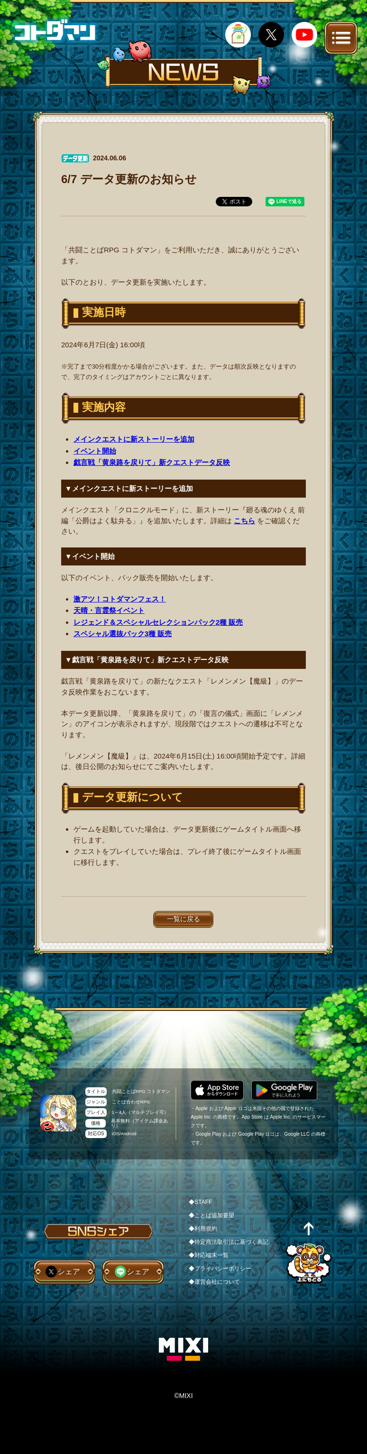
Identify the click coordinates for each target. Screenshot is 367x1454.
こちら (244, 521)
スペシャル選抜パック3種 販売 (122, 634)
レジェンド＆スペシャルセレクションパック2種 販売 (158, 622)
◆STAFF (200, 1202)
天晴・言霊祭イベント (109, 610)
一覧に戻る (183, 919)
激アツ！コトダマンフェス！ (119, 599)
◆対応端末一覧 (209, 1255)
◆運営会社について (214, 1282)
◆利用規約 (203, 1229)
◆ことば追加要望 (211, 1215)
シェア (68, 1272)
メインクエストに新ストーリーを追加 (133, 439)
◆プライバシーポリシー (220, 1268)
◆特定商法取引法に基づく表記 (228, 1242)
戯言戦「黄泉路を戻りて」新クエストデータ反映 (151, 462)
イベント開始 (94, 451)
